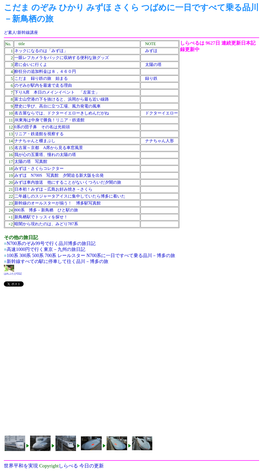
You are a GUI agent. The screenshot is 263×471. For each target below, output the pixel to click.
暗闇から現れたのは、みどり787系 (46, 224)
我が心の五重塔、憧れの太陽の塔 (45, 154)
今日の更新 (91, 465)
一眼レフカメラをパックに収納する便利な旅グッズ (61, 57)
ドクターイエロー (161, 113)
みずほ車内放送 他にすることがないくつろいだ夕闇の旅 (67, 182)
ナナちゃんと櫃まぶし (34, 141)
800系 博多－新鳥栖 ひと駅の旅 (46, 210)
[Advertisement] (92, 327)
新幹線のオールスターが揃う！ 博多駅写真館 (57, 203)
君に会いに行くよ (30, 64)
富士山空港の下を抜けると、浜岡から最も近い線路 (61, 99)
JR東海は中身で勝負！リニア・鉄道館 (49, 120)
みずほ (151, 50)
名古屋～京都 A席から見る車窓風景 (48, 147)
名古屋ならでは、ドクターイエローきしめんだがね (61, 113)
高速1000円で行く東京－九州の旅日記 (46, 249)
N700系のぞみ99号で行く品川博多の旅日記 (51, 243)
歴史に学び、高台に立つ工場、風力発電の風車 (57, 106)
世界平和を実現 (21, 465)
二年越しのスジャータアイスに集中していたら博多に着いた (69, 196)
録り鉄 (151, 78)
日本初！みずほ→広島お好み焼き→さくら (53, 189)
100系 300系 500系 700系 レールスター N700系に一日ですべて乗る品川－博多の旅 (91, 255)
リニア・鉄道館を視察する (39, 134)
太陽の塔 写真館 (30, 161)
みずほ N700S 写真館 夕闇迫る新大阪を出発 (59, 175)
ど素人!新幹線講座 (21, 32)
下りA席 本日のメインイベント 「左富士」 (57, 92)
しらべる (68, 465)
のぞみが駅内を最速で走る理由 (43, 85)
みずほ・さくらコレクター (39, 168)
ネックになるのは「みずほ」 (41, 50)
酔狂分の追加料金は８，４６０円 (45, 71)
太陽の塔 (153, 64)
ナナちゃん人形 (159, 141)
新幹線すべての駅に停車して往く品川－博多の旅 (57, 261)
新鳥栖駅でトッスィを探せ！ (41, 217)
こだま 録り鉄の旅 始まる (41, 78)
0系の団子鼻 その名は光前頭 (42, 127)
